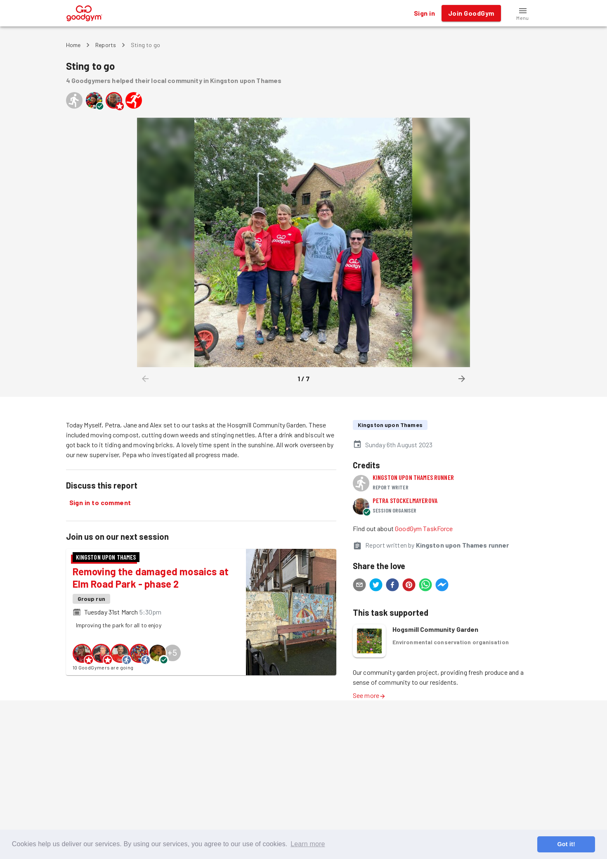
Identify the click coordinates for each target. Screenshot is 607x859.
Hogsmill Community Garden (435, 629)
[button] (522, 13)
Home (73, 44)
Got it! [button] (566, 844)
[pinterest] (409, 586)
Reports (105, 44)
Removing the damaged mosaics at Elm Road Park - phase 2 (151, 577)
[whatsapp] (425, 586)
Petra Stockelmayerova (405, 500)
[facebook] (392, 586)
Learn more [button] (308, 843)
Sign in (424, 13)
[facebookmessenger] (442, 586)
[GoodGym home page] (84, 12)
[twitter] (376, 586)
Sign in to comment (100, 502)
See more (369, 695)
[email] (359, 586)
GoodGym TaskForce (424, 528)
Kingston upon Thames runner (413, 477)
